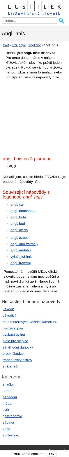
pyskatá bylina (14, 335)
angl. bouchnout (23, 211)
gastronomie (12, 416)
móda (7, 403)
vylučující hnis (21, 256)
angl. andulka (20, 250)
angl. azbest (19, 238)
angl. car (17, 204)
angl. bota (18, 217)
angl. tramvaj (20, 263)
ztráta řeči (10, 366)
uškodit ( (9, 315)
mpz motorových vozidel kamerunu (30, 322)
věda (6, 429)
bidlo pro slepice (15, 341)
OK (51, 454)
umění (7, 391)
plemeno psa (13, 328)
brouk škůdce (13, 353)
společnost (11, 435)
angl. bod (17, 223)
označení (10, 397)
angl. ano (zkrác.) (24, 244)
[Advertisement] (34, 117)
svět (6, 410)
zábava (8, 422)
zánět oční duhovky (18, 347)
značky (8, 384)
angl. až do (19, 230)
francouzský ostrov (17, 360)
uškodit (8, 309)
